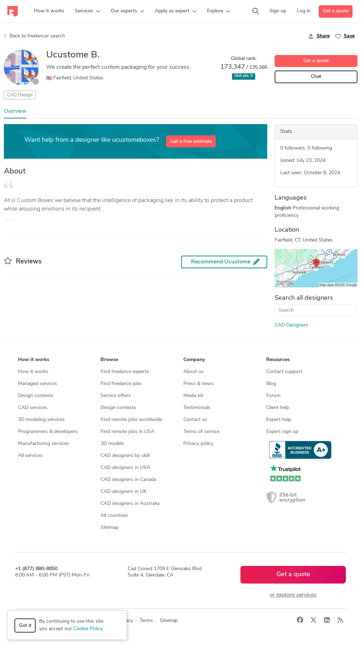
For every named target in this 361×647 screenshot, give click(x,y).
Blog (271, 383)
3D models (112, 443)
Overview (15, 111)
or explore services (293, 595)
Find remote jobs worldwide (131, 419)
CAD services (32, 407)
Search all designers (304, 298)
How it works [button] (33, 359)
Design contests (36, 395)
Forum (273, 395)
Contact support (284, 371)
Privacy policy (198, 443)
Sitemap (109, 527)
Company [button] (194, 359)
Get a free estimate (191, 141)
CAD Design (19, 95)
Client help (277, 407)
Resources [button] (278, 359)
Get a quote (336, 11)
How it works (33, 371)
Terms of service (201, 431)
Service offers (115, 395)
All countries (114, 515)
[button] (87, 11)
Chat (316, 76)
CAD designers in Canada (128, 479)
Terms (146, 620)
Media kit (193, 395)
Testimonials (196, 407)
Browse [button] (109, 359)
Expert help (278, 419)
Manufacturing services (43, 443)
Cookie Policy (87, 628)
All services (30, 455)
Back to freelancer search (34, 36)
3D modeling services (41, 419)
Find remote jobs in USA (127, 431)
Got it (25, 625)
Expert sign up (282, 431)
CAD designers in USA (125, 467)
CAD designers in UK (123, 491)
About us (193, 371)
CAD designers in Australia (129, 503)
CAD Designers (291, 325)
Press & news (198, 383)
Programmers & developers (48, 431)
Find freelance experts (124, 371)
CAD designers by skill (124, 455)
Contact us (195, 419)
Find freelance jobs (121, 383)
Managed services (37, 383)
